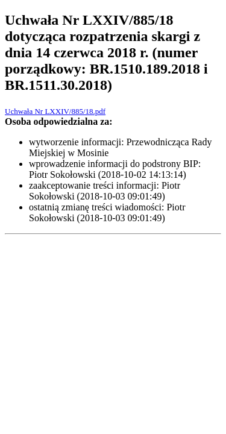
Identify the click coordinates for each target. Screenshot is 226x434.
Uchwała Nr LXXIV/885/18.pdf (55, 111)
